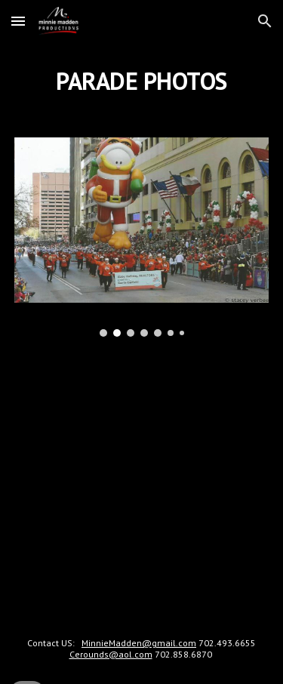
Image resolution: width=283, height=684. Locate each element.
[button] (18, 21)
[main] (141, 80)
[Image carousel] (141, 236)
